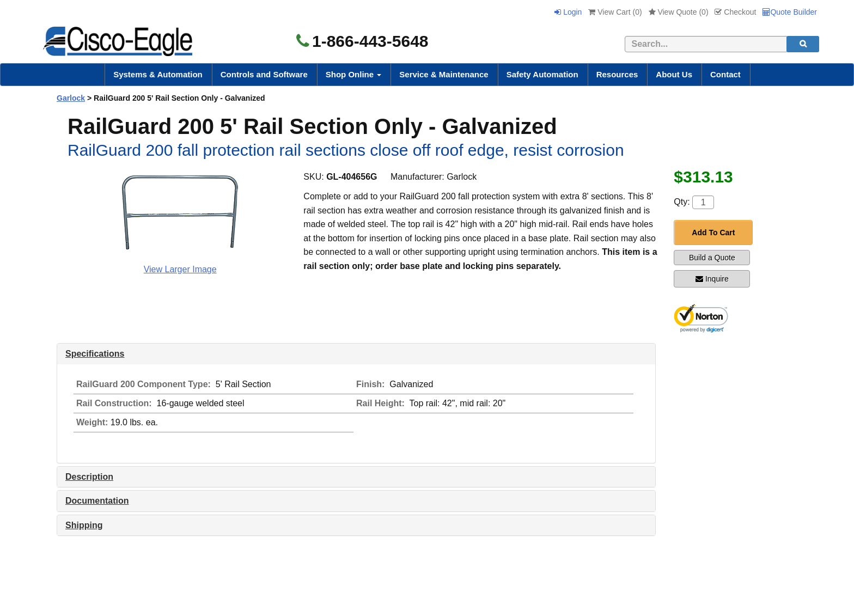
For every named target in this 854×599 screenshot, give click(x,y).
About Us (674, 74)
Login (568, 12)
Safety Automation (542, 74)
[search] (802, 44)
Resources (617, 74)
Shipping (83, 525)
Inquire (712, 278)
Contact (725, 74)
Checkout (735, 12)
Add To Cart (713, 232)
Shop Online (354, 74)
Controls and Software (264, 74)
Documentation (97, 500)
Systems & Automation (158, 74)
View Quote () (679, 12)
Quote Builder (789, 12)
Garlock (71, 98)
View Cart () (615, 12)
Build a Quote (712, 257)
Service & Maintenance (443, 74)
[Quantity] (703, 202)
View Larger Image (180, 269)
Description (89, 476)
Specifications (94, 353)
